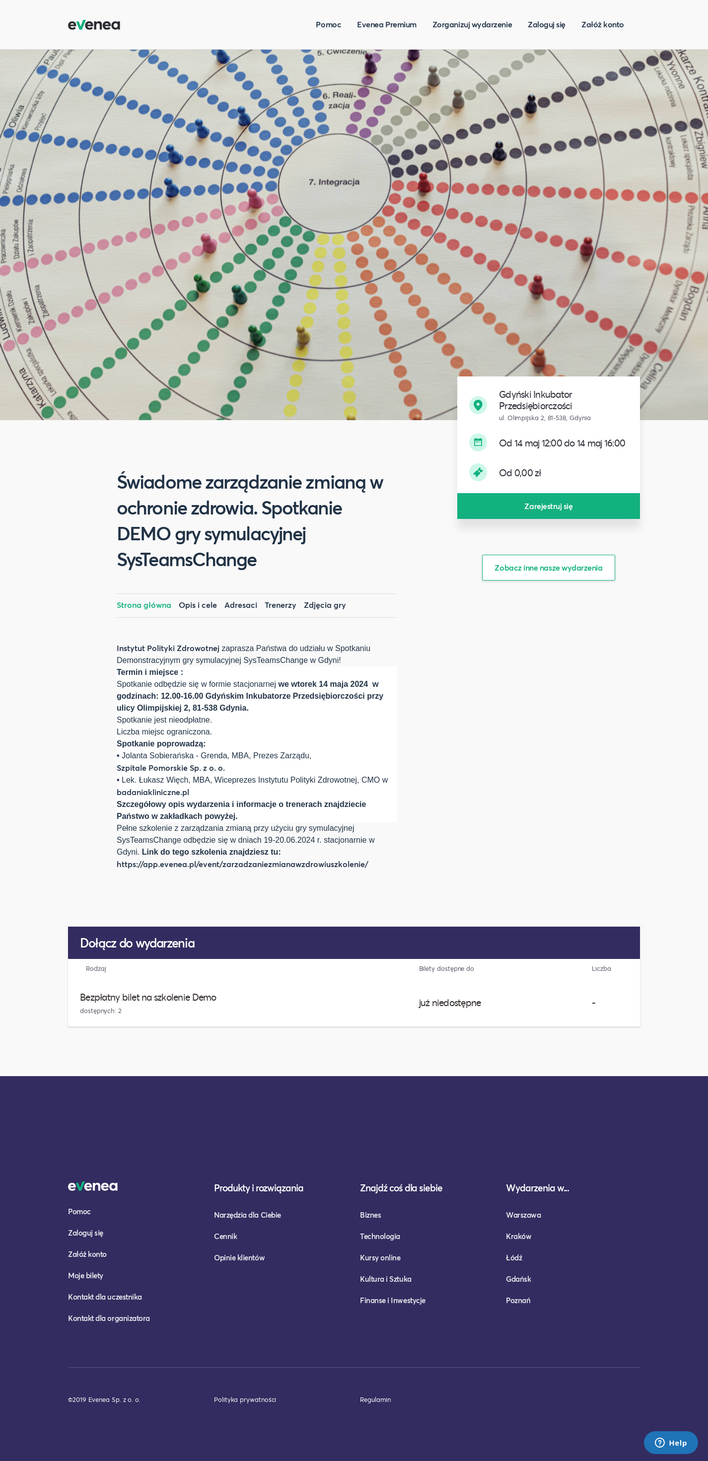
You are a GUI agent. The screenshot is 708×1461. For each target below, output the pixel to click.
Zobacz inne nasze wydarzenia (548, 567)
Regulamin (375, 1399)
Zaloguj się (547, 24)
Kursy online (380, 1257)
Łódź (514, 1257)
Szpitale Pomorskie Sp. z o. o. (172, 767)
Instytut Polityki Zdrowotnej (168, 648)
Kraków (518, 1236)
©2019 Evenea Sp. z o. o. (104, 1399)
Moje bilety (85, 1275)
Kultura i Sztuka (386, 1279)
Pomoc (328, 24)
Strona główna (144, 604)
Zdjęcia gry (325, 604)
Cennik (225, 1236)
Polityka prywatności (245, 1399)
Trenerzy (280, 604)
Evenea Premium (387, 24)
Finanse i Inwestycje (392, 1300)
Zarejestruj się (548, 506)
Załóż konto (602, 24)
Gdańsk (518, 1279)
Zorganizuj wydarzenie (472, 24)
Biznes (370, 1215)
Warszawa (523, 1215)
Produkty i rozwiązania (258, 1187)
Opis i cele (198, 604)
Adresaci (240, 604)
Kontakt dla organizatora (109, 1318)
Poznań (518, 1300)
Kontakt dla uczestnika (105, 1297)
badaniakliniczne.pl (153, 792)
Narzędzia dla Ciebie (247, 1215)
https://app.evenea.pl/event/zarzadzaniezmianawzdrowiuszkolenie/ (242, 864)
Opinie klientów (239, 1257)
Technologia (380, 1236)
